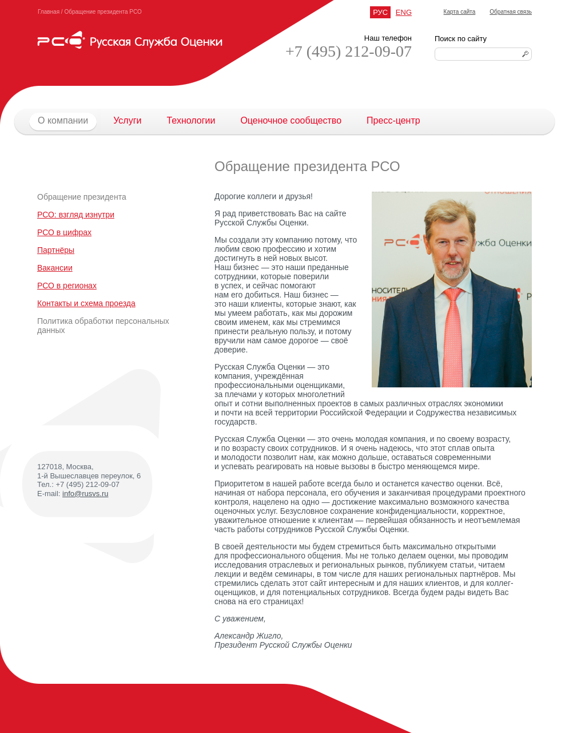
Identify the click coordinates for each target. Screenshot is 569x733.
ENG (404, 12)
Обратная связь (511, 12)
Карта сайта (460, 12)
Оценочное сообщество (290, 120)
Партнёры (55, 250)
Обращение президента (81, 196)
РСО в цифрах (64, 232)
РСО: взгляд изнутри (75, 214)
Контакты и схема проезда (86, 303)
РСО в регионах (67, 285)
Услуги (127, 120)
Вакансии (55, 267)
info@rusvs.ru (85, 493)
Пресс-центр (393, 120)
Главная (48, 12)
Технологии (190, 120)
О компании (56, 121)
